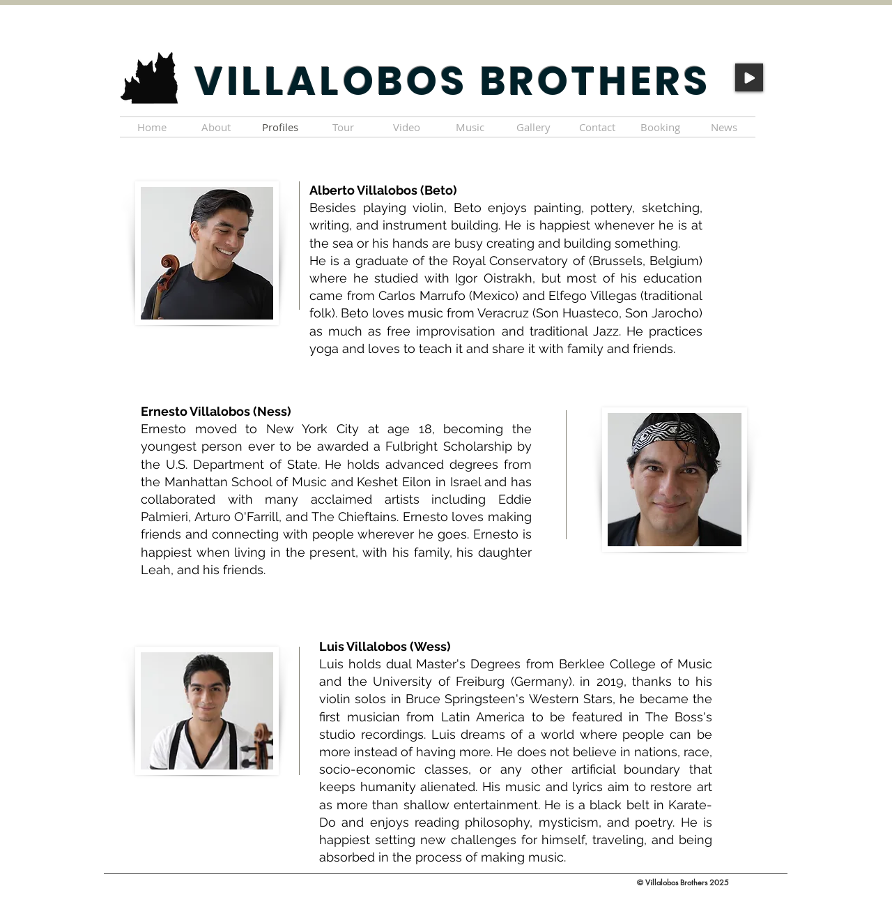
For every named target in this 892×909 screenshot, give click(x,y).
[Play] (749, 77)
